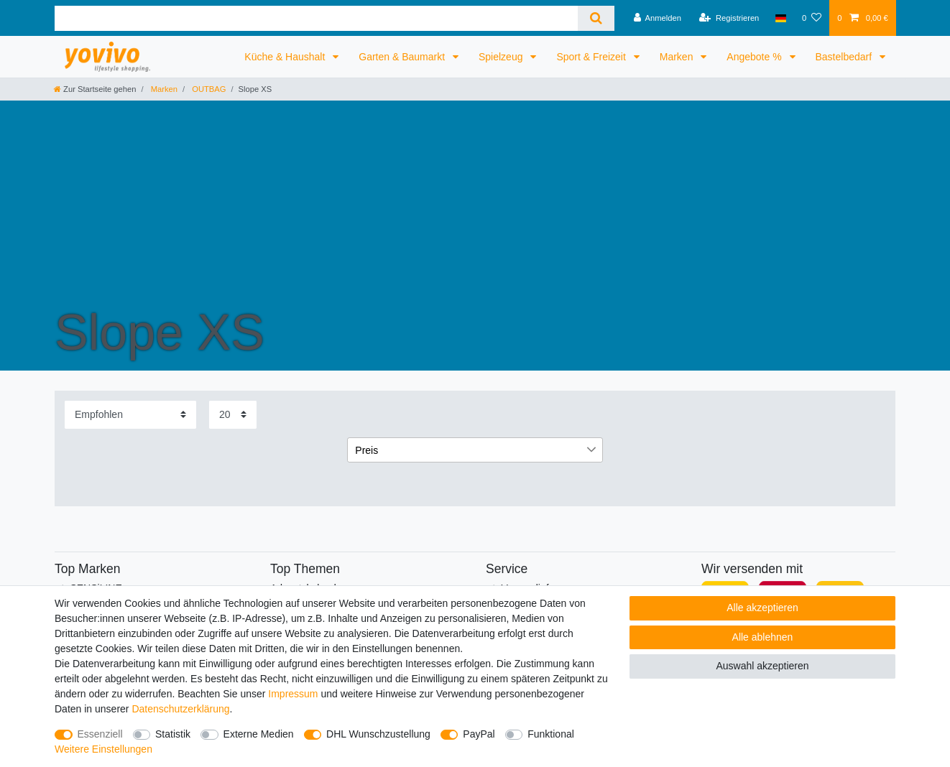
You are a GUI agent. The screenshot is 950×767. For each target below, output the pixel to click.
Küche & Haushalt (286, 56)
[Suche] (596, 18)
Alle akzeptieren (762, 607)
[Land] (780, 18)
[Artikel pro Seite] (233, 415)
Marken (678, 56)
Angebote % (755, 56)
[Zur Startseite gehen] (95, 89)
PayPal (478, 734)
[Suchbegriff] (316, 18)
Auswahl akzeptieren (762, 665)
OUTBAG (208, 89)
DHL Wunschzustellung (378, 734)
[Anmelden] (657, 18)
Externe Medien (258, 734)
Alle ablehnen (762, 637)
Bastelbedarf (845, 56)
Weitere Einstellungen (103, 749)
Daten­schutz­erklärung (180, 709)
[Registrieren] (729, 18)
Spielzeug (502, 56)
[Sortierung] (130, 415)
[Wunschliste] (811, 18)
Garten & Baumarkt (403, 56)
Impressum (293, 693)
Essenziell (100, 734)
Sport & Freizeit (592, 56)
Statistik (172, 734)
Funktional (550, 734)
